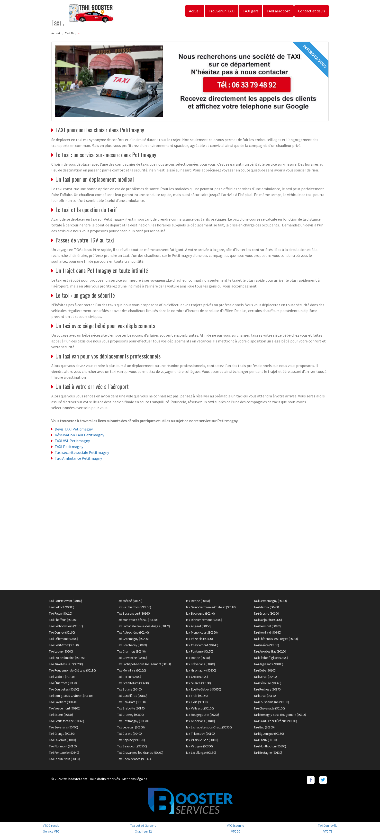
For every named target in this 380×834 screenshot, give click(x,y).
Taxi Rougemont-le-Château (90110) (72, 670)
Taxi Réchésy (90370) (267, 689)
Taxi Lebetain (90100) (131, 727)
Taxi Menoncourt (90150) (202, 632)
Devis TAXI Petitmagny (74, 429)
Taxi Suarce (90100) (198, 683)
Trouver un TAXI (222, 11)
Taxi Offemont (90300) (63, 639)
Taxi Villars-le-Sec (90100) (202, 740)
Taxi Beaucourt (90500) (132, 746)
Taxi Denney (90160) (62, 632)
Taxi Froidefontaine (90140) (67, 657)
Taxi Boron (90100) (129, 676)
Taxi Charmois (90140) (131, 651)
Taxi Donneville (327, 825)
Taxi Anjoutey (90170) (131, 740)
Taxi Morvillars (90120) (131, 670)
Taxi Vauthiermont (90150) (134, 607)
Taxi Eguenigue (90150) (269, 733)
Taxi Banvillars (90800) (131, 702)
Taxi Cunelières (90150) (132, 695)
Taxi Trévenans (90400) (200, 664)
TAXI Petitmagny (69, 446)
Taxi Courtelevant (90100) (65, 601)
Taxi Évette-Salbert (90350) (203, 689)
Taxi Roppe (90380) (198, 657)
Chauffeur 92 (143, 831)
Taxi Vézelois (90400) (199, 639)
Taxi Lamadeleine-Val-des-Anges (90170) (143, 626)
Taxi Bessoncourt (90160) (133, 613)
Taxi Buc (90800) (264, 727)
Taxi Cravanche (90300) (132, 657)
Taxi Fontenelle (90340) (64, 752)
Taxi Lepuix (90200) (61, 651)
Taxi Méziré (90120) (129, 601)
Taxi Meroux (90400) (267, 607)
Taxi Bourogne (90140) (200, 613)
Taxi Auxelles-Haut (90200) (66, 664)
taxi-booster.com (74, 779)
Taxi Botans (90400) (130, 689)
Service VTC (51, 831)
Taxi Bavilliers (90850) (63, 702)
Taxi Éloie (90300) (197, 702)
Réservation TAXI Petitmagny (79, 434)
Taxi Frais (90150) (197, 695)
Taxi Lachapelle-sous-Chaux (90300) (209, 727)
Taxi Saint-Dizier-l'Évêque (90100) (275, 721)
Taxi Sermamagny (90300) (271, 601)
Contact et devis (311, 11)
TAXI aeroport (278, 11)
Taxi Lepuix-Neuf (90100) (64, 759)
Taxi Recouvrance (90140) (134, 759)
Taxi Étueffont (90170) (63, 683)
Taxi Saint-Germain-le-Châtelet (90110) (211, 607)
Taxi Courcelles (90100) (64, 689)
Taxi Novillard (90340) (267, 632)
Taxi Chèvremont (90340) (202, 645)
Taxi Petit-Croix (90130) (64, 645)
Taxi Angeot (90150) (198, 626)
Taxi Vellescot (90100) (200, 708)
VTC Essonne (235, 825)
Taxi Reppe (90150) (198, 601)
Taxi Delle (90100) (265, 670)
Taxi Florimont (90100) (63, 746)
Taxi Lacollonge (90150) (201, 752)
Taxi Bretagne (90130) (268, 752)
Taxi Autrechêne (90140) (133, 632)
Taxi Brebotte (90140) (131, 708)
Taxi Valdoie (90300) (61, 676)
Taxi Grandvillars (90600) (133, 683)
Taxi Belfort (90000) (61, 607)
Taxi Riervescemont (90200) (204, 620)
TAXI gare (251, 11)
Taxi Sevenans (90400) (63, 727)
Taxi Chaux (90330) (265, 740)
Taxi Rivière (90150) (266, 645)
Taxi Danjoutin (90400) (268, 620)
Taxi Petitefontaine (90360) (66, 721)
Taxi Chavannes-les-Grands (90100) (140, 752)
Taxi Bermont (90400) (267, 626)
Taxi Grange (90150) (62, 733)
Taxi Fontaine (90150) (199, 651)
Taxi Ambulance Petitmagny (78, 458)
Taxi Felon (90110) (60, 613)
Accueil (195, 11)
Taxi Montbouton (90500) (270, 746)
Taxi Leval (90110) (265, 695)
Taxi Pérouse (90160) (267, 683)
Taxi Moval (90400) (265, 676)
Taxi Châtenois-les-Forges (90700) (276, 639)
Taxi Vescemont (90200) (64, 708)
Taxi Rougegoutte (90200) (202, 714)
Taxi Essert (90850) (61, 714)
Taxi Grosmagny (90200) (133, 639)
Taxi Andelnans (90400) (200, 721)
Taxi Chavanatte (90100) (269, 708)
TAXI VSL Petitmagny (72, 440)
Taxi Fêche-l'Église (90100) (271, 657)
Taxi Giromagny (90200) (201, 670)
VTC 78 (327, 831)
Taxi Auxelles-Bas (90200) (270, 651)
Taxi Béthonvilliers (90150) (66, 626)
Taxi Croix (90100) (197, 676)
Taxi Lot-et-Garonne (143, 825)
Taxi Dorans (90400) (130, 733)
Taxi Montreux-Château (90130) (137, 620)
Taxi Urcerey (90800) (130, 714)
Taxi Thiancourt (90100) (201, 733)
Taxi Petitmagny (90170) (133, 721)
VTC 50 (235, 831)
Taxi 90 (69, 33)
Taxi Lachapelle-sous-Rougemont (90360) (144, 664)
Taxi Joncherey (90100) (132, 645)
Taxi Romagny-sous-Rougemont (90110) (280, 714)
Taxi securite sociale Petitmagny (82, 452)
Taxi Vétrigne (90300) (199, 746)
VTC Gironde (51, 825)
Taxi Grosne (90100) (267, 613)
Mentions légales (134, 779)
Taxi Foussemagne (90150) (271, 702)
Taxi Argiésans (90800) (268, 664)
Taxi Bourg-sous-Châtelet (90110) (70, 695)
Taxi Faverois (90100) (62, 740)
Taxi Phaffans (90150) (63, 620)
